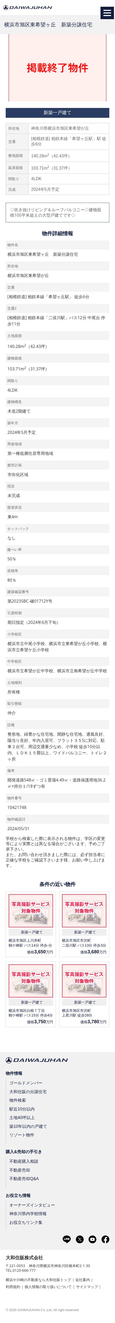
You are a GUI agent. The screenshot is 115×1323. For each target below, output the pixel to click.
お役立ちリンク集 (25, 1222)
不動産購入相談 (23, 1161)
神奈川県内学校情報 (28, 1213)
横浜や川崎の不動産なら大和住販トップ (38, 1279)
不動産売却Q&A (24, 1178)
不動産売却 (19, 1170)
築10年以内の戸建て (28, 1126)
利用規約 (13, 1286)
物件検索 (17, 1100)
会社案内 (82, 1279)
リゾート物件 (21, 1135)
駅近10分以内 (22, 1109)
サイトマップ (87, 1286)
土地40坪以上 (22, 1117)
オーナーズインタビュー (32, 1205)
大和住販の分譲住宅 (28, 1091)
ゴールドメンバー (25, 1083)
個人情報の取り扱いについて (48, 1286)
